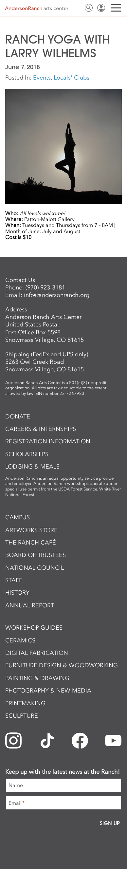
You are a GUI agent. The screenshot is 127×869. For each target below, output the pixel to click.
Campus (17, 517)
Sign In (101, 8)
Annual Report (29, 605)
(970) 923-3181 (45, 287)
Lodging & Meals (32, 466)
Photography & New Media (48, 690)
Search (89, 8)
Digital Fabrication (36, 652)
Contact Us (76, 8)
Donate (17, 416)
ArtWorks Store (31, 530)
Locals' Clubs (71, 77)
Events (42, 77)
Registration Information (47, 441)
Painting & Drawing (37, 678)
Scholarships (26, 454)
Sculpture (21, 715)
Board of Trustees (35, 555)
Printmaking (25, 703)
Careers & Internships (40, 429)
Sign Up (110, 823)
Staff (13, 580)
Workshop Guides (34, 627)
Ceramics (20, 640)
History (17, 592)
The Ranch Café (30, 542)
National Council (34, 567)
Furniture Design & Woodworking (61, 665)
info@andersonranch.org (56, 295)
